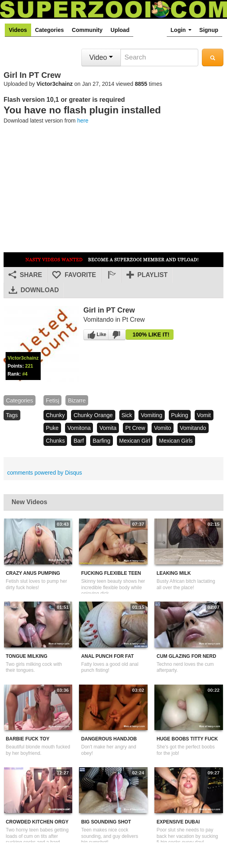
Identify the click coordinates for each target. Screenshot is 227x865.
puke (52, 428)
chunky (55, 415)
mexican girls (176, 440)
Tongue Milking (26, 656)
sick (127, 415)
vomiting (151, 415)
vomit (204, 415)
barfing (101, 440)
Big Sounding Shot (106, 822)
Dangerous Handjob (108, 739)
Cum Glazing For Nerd (186, 656)
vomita (107, 428)
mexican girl (134, 440)
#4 (25, 374)
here (82, 120)
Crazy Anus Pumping (33, 573)
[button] (111, 275)
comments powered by (44, 472)
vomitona (79, 428)
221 (29, 366)
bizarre (76, 400)
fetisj (52, 400)
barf (78, 440)
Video (101, 57)
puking (179, 415)
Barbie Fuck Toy (27, 739)
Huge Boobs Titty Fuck (187, 739)
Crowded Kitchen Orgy (37, 822)
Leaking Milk (173, 573)
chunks (55, 440)
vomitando (193, 428)
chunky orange (93, 415)
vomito (162, 428)
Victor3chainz (55, 84)
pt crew (135, 428)
